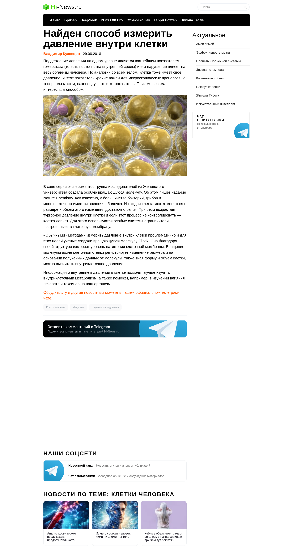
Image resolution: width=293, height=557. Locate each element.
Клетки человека (55, 307)
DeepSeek (88, 20)
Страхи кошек (138, 20)
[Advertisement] (115, 391)
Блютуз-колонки (208, 87)
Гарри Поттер (165, 20)
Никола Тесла (192, 20)
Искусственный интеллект (215, 104)
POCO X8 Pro (112, 20)
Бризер (70, 20)
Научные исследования (105, 307)
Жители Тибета (207, 95)
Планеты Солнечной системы (218, 61)
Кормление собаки (210, 78)
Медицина (78, 307)
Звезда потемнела (210, 70)
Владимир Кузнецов (61, 54)
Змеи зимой (205, 44)
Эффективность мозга (213, 52)
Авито (55, 20)
